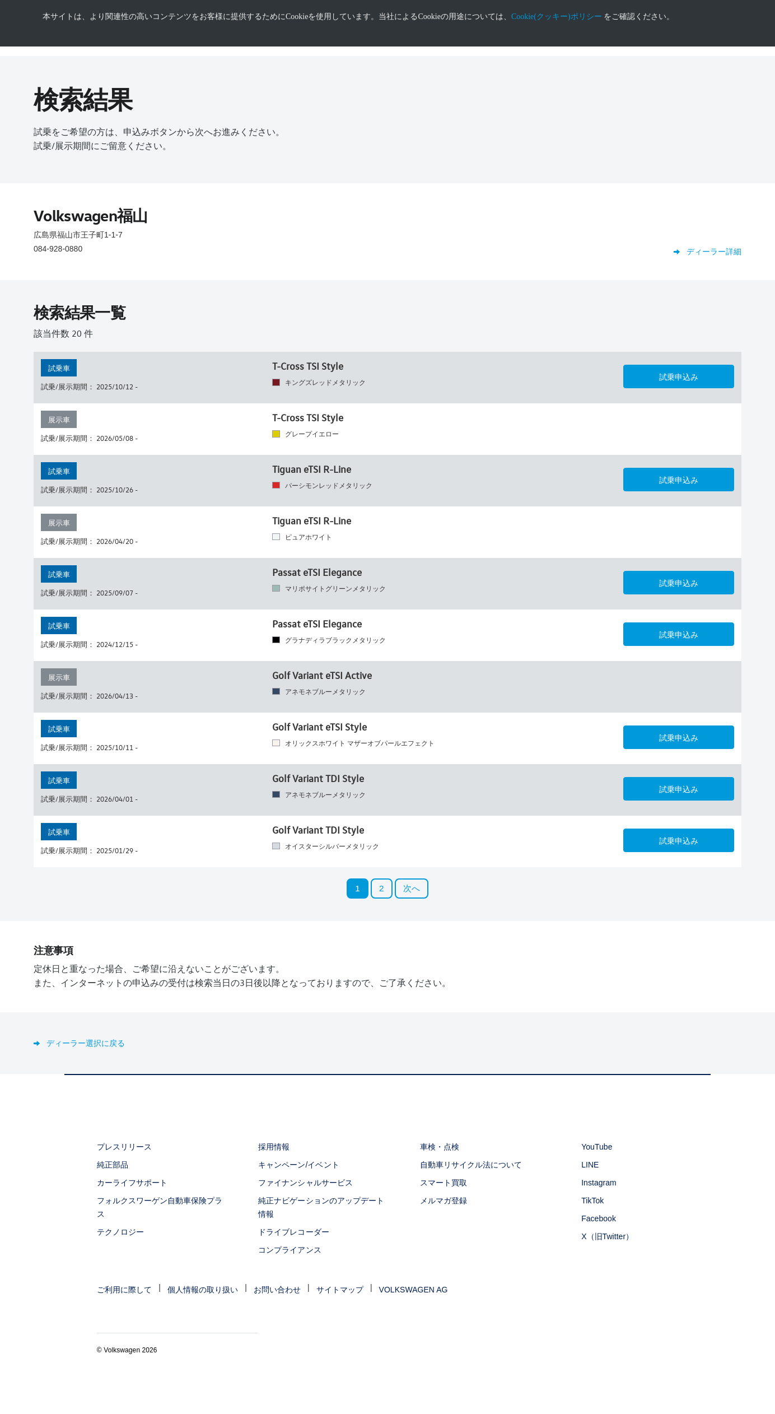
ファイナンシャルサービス (305, 1182)
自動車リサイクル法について (471, 1164)
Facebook (598, 1218)
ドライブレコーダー (293, 1231)
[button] (678, 376)
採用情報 (274, 1146)
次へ (411, 888)
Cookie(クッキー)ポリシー (556, 16)
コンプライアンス (289, 1249)
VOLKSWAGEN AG (413, 1289)
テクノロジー (120, 1231)
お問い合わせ (277, 1289)
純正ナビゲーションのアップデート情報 (321, 1207)
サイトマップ (339, 1289)
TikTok (592, 1200)
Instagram (599, 1182)
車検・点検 (439, 1146)
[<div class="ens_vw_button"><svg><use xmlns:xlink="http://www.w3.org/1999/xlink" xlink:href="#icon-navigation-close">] (773, 4)
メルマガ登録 (443, 1200)
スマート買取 (443, 1182)
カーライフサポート (132, 1182)
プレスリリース (124, 1146)
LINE (590, 1164)
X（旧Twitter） (607, 1236)
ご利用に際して (124, 1289)
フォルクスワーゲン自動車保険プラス (160, 1207)
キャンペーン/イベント (298, 1164)
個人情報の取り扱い (202, 1289)
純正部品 (112, 1164)
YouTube (596, 1146)
